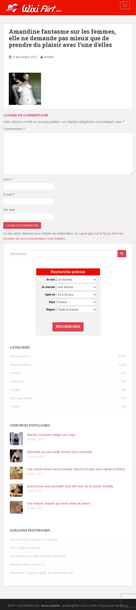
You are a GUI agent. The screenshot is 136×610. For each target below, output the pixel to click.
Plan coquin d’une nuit (25, 548)
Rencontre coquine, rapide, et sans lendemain (41, 573)
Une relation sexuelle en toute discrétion (38, 556)
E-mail (8, 194)
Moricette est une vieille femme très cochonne (59, 452)
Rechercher (68, 326)
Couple (15, 406)
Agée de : (51, 294)
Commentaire (14, 129)
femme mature (20, 365)
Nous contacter (50, 605)
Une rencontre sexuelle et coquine (33, 539)
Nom (8, 179)
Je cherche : (49, 287)
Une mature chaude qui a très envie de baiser (58, 503)
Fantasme (17, 381)
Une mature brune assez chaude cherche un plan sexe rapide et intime (76, 469)
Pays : (53, 302)
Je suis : (51, 279)
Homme (15, 373)
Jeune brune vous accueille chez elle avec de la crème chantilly (70, 486)
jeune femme (19, 356)
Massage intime (21, 398)
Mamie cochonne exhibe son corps (51, 435)
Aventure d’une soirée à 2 (27, 564)
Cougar (15, 390)
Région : (51, 309)
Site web (9, 210)
